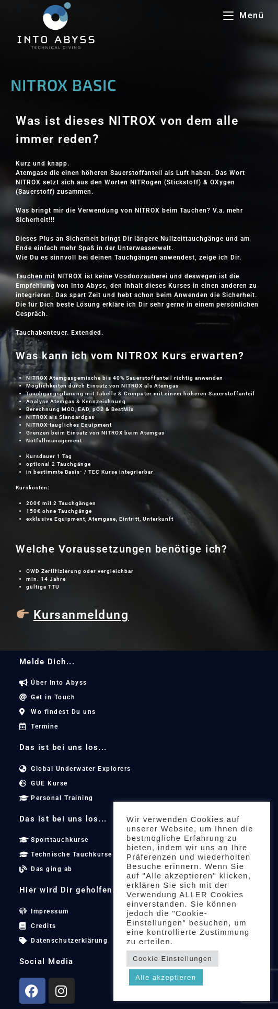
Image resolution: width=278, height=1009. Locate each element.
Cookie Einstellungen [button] (172, 959)
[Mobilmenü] (243, 15)
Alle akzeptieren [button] (165, 977)
